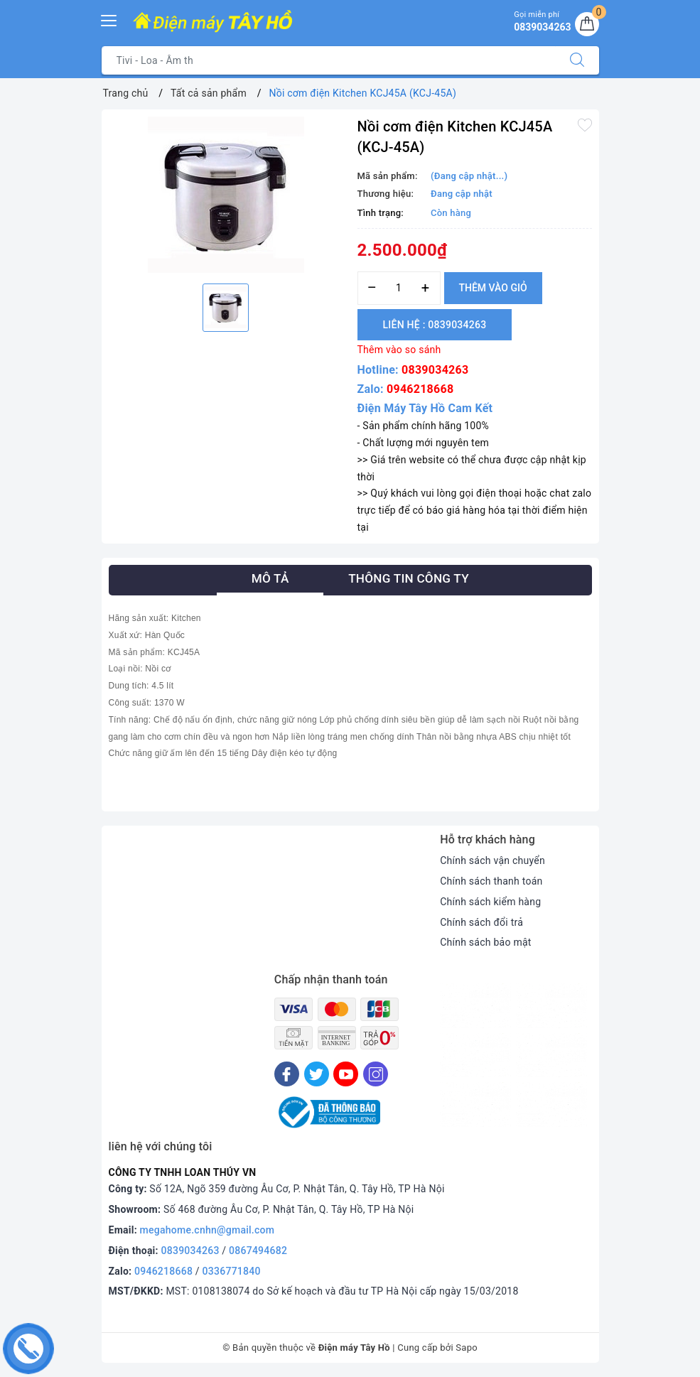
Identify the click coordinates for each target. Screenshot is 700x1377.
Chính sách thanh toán (491, 881)
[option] (226, 195)
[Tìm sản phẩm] (329, 60)
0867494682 (258, 1250)
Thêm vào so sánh (399, 349)
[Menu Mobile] (109, 19)
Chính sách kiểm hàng (490, 901)
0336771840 (232, 1271)
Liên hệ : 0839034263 (435, 324)
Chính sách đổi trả (481, 922)
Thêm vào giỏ (493, 287)
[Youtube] (345, 1074)
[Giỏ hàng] (587, 24)
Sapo (467, 1347)
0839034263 (435, 370)
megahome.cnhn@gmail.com (207, 1230)
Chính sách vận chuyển (492, 860)
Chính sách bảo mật (485, 942)
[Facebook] (286, 1074)
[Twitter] (316, 1074)
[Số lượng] (399, 288)
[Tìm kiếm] (577, 60)
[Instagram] (375, 1074)
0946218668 (420, 389)
